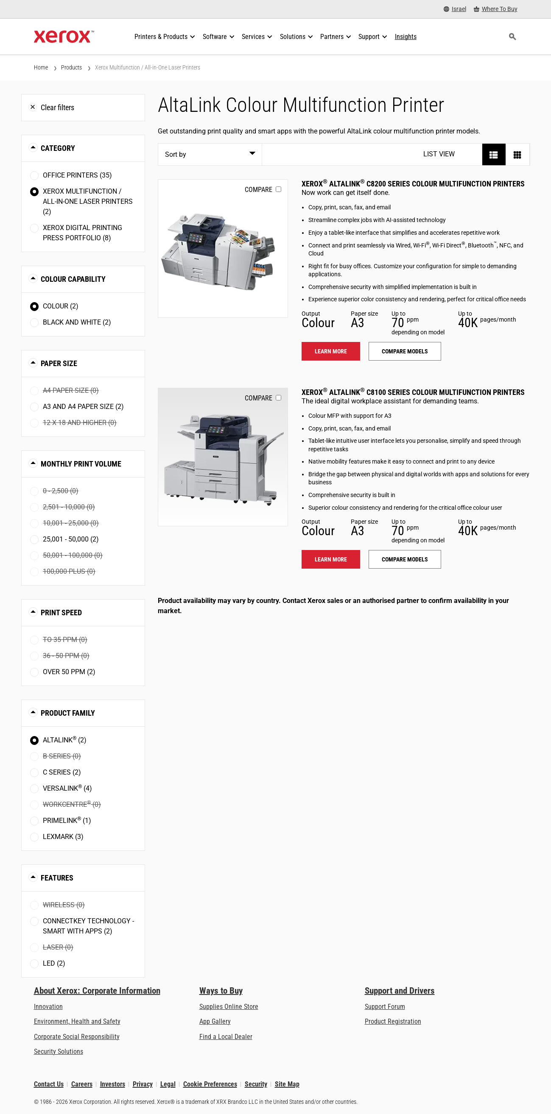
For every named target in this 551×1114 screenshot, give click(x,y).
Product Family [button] (68, 712)
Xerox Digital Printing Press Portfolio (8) (82, 233)
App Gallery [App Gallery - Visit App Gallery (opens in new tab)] (215, 1021)
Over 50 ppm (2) (69, 672)
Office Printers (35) (77, 175)
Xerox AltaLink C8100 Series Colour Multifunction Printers (413, 392)
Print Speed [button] (61, 612)
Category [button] (58, 148)
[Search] (512, 37)
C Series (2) (62, 772)
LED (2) (54, 963)
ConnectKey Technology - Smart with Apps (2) (88, 926)
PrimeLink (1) (67, 820)
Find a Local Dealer (225, 1037)
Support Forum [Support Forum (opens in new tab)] (385, 1007)
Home (41, 67)
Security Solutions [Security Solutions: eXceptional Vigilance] (58, 1051)
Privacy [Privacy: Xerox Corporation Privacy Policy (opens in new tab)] (143, 1084)
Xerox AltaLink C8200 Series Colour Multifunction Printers (413, 183)
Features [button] (57, 877)
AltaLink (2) (65, 739)
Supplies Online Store (228, 1007)
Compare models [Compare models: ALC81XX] (405, 559)
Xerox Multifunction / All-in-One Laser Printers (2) (88, 201)
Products (71, 67)
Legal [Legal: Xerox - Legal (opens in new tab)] (168, 1084)
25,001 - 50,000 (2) (71, 539)
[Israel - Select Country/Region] (455, 9)
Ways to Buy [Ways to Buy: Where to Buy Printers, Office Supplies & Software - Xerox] (221, 991)
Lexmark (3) (63, 837)
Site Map (287, 1084)
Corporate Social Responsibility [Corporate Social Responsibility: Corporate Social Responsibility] (77, 1037)
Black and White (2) (77, 322)
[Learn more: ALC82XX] (223, 248)
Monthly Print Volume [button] (81, 463)
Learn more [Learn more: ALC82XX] (331, 351)
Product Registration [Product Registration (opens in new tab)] (393, 1021)
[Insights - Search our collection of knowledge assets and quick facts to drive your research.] (405, 37)
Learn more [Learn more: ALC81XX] (331, 559)
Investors (112, 1084)
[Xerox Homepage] (64, 37)
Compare (258, 190)
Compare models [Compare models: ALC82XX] (405, 351)
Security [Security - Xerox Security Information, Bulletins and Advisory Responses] (256, 1084)
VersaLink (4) (67, 787)
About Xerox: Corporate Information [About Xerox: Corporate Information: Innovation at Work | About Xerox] (97, 991)
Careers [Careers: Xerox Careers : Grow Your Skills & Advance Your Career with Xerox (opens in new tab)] (81, 1084)
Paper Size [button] (59, 363)
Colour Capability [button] (73, 279)
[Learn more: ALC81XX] (223, 457)
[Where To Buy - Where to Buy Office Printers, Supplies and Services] (495, 9)
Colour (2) (60, 306)
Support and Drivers (400, 991)
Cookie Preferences (210, 1084)
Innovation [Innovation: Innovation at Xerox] (48, 1007)
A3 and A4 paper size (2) (83, 407)
